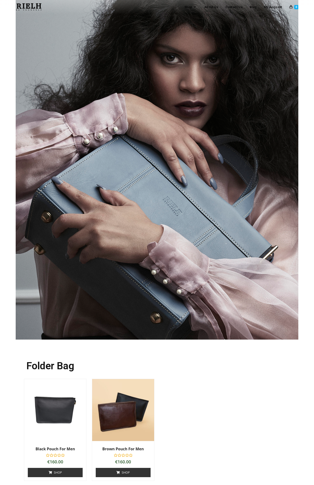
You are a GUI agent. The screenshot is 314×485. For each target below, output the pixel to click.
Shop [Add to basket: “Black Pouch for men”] (58, 472)
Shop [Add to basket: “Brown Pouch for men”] (126, 472)
